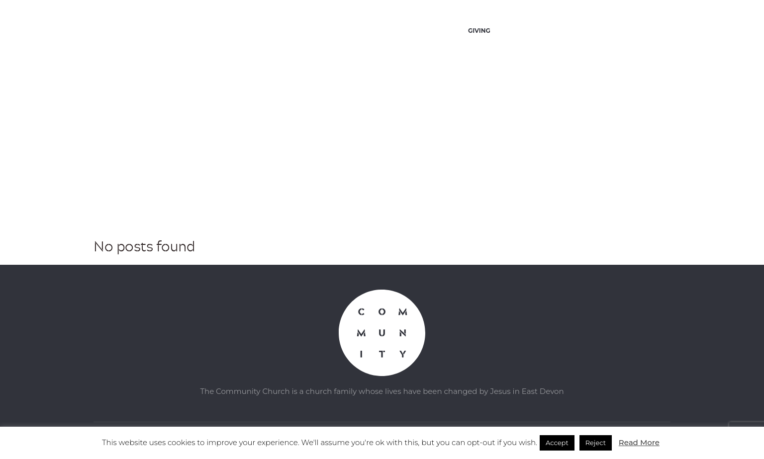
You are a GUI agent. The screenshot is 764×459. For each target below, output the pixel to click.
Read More (639, 442)
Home (366, 191)
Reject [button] (595, 443)
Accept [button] (557, 443)
